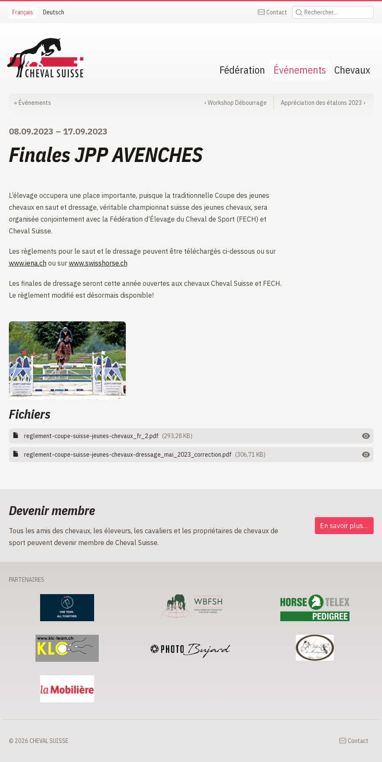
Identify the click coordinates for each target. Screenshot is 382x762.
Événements (300, 70)
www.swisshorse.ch (98, 263)
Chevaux (352, 70)
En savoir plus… (344, 525)
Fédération (242, 70)
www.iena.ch (27, 263)
